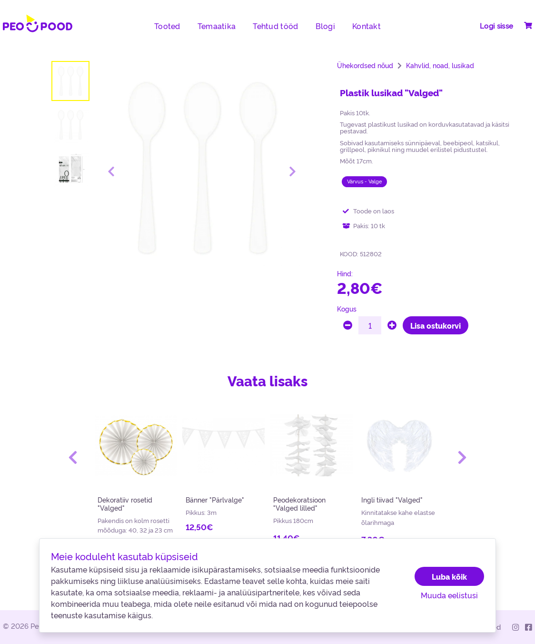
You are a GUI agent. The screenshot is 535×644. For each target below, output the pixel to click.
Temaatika (217, 25)
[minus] (347, 325)
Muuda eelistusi (449, 595)
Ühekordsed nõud (365, 65)
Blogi (326, 25)
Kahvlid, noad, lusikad (440, 65)
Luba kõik (449, 576)
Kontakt (366, 25)
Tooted (167, 25)
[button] (73, 457)
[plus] (392, 325)
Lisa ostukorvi (435, 325)
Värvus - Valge (364, 181)
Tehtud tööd (275, 25)
